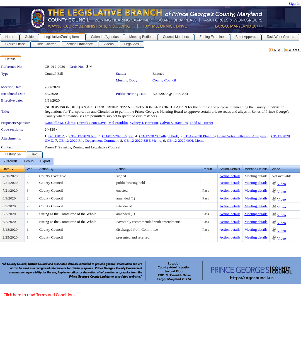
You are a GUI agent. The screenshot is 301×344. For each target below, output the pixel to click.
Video (281, 184)
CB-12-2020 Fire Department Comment (88, 140)
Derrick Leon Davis (91, 123)
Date (6, 169)
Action (120, 169)
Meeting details (256, 176)
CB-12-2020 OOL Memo (186, 140)
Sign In (294, 3)
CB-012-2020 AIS (82, 136)
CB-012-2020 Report (117, 136)
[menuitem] (10, 161)
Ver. (30, 169)
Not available (282, 176)
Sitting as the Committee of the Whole (67, 214)
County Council (164, 80)
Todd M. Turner (201, 123)
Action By (46, 169)
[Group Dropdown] (29, 161)
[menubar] (27, 161)
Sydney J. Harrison (144, 123)
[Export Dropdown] (45, 161)
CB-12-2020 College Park (158, 136)
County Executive (52, 176)
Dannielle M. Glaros (60, 123)
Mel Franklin (118, 123)
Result (207, 169)
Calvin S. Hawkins (174, 123)
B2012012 (56, 136)
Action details (230, 176)
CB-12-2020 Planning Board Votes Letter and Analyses (224, 136)
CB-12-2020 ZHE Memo (142, 140)
